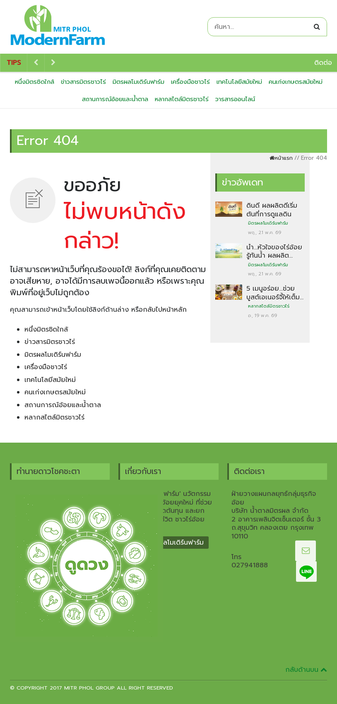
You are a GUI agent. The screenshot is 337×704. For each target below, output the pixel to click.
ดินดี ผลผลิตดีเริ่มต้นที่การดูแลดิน (271, 210)
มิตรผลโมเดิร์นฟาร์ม (138, 81)
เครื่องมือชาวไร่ (190, 81)
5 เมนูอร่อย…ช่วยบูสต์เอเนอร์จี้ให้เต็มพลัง (273, 297)
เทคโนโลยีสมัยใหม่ (239, 81)
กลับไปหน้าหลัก (165, 310)
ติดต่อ (323, 63)
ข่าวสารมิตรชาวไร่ (83, 81)
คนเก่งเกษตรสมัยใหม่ (296, 81)
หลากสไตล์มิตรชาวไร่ (182, 99)
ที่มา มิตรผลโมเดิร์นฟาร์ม (168, 543)
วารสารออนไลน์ (235, 99)
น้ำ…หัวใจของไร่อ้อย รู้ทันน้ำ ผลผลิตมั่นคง (274, 255)
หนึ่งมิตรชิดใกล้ (34, 81)
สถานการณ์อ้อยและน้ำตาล (115, 99)
